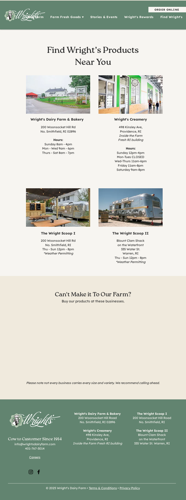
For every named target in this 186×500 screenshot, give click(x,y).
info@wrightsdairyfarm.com (34, 444)
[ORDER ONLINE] (167, 9)
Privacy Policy (130, 488)
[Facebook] (39, 472)
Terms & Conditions (103, 488)
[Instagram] (31, 472)
